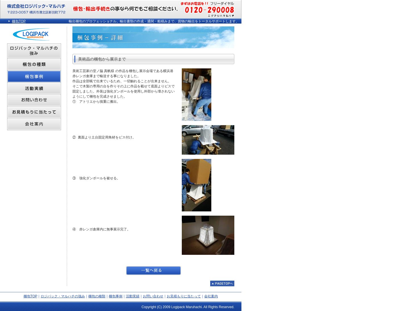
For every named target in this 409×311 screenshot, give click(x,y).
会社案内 (211, 296)
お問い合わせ (153, 296)
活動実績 (132, 296)
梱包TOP (19, 21)
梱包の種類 (96, 296)
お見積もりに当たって (184, 296)
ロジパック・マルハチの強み (63, 296)
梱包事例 (115, 296)
